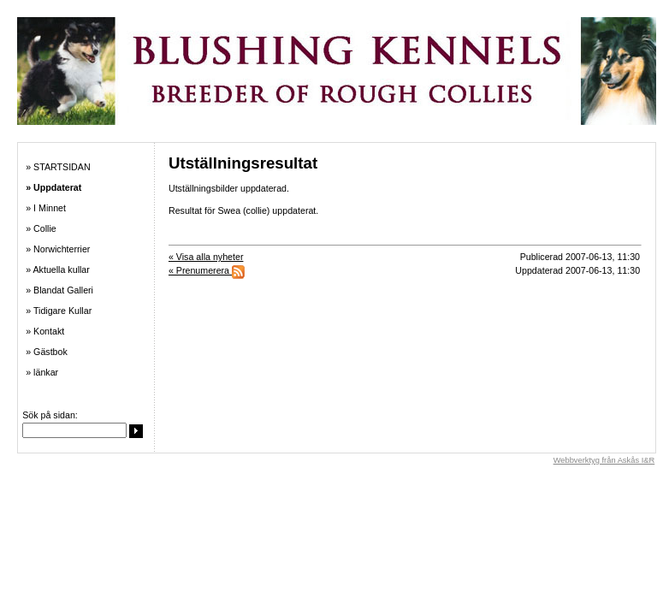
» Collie (41, 228)
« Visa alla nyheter (206, 257)
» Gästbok (47, 351)
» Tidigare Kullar (59, 310)
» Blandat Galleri (59, 290)
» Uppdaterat (53, 187)
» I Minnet (46, 208)
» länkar (42, 372)
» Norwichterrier (58, 249)
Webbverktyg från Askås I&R (604, 460)
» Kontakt (45, 331)
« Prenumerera (207, 270)
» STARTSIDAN (58, 167)
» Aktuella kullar (58, 269)
